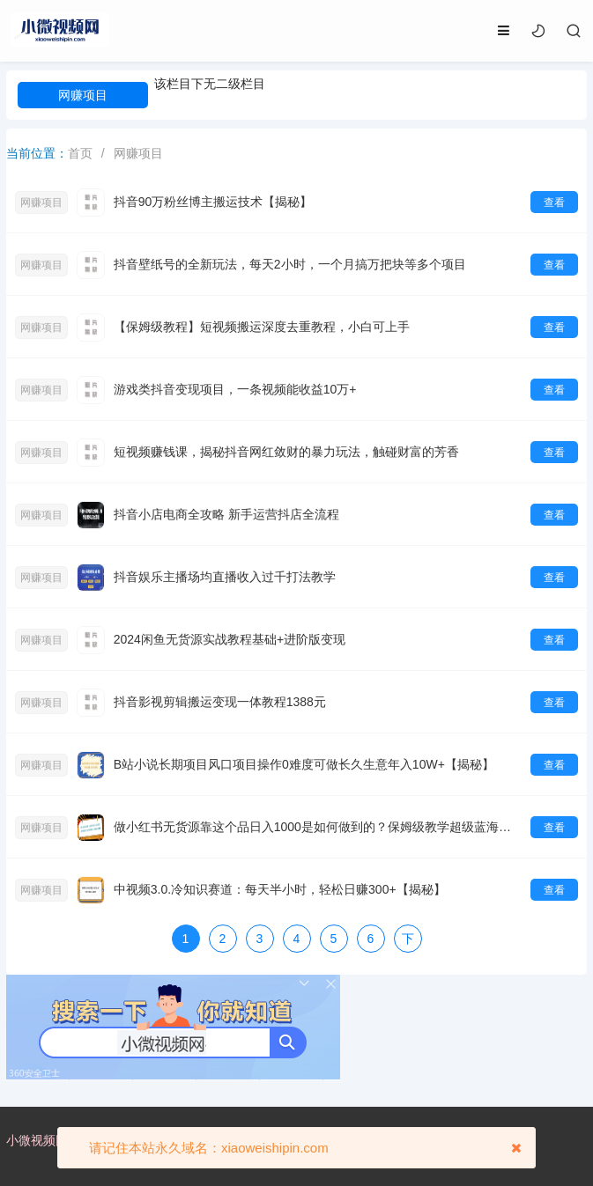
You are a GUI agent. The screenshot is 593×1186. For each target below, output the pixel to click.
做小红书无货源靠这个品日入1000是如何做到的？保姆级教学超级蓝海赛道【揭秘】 (318, 827)
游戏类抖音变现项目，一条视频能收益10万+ (235, 389)
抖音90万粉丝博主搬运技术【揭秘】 (213, 202)
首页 (80, 153)
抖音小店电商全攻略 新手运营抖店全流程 (226, 514)
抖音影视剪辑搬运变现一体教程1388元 (220, 702)
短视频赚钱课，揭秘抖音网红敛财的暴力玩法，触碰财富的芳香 (286, 452)
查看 (554, 202)
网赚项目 (82, 95)
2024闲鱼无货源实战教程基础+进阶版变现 (229, 639)
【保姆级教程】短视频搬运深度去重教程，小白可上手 (262, 327)
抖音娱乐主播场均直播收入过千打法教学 (225, 577)
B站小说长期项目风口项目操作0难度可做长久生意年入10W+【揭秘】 (304, 764)
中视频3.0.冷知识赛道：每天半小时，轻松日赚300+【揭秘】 (280, 889)
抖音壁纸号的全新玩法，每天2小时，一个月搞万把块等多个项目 (290, 264)
